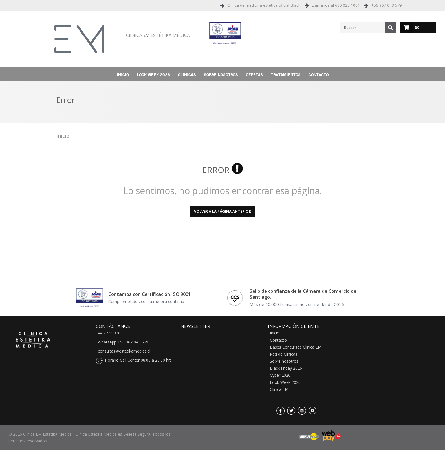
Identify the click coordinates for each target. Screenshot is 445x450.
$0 (417, 27)
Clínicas (187, 74)
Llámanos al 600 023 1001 (336, 5)
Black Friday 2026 (286, 368)
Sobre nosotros (221, 74)
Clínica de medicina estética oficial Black (263, 5)
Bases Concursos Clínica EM (295, 347)
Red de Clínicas (283, 354)
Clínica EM (279, 389)
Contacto (319, 74)
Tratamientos (286, 74)
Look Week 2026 (153, 74)
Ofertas (254, 74)
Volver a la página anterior (222, 211)
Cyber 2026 (280, 375)
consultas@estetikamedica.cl (124, 351)
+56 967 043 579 (386, 5)
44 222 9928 (109, 333)
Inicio (123, 74)
